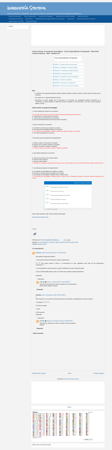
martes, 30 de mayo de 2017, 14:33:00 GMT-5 (54, 252)
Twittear (34, 229)
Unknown (38, 252)
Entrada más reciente (39, 373)
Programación (70, 18)
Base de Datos (29, 18)
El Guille (42, 282)
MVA (77, 242)
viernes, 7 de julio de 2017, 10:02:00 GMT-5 (58, 282)
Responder (39, 275)
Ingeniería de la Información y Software (65, 16)
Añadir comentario (38, 333)
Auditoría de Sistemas (31, 21)
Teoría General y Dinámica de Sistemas (86, 18)
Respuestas (41, 279)
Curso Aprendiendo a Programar (46, 242)
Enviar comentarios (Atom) (72, 379)
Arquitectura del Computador (46, 16)
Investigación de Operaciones (16, 18)
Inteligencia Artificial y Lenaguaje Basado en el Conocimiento (50, 18)
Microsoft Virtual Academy (15, 16)
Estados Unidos (42, 244)
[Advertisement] (68, 35)
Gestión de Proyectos (83, 16)
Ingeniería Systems (26, 8)
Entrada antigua (99, 373)
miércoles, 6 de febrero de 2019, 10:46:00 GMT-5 (60, 321)
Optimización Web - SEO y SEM (16, 21)
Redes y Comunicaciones (30, 16)
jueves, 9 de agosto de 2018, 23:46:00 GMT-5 (53, 295)
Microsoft (58, 242)
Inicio (69, 373)
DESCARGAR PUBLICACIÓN (40, 217)
